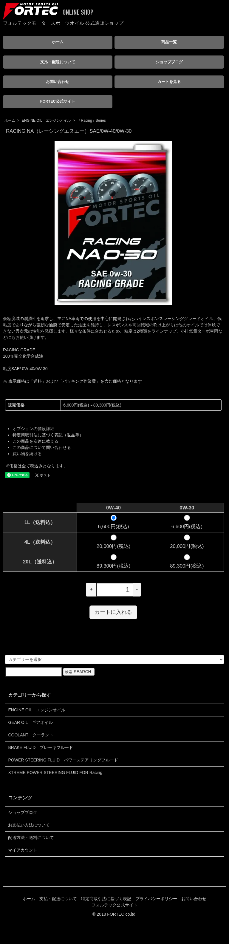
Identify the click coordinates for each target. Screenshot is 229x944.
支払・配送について (57, 62)
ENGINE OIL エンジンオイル (46, 120)
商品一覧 (169, 42)
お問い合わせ (57, 82)
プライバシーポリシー (156, 898)
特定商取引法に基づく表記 (106, 898)
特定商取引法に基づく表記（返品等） (48, 434)
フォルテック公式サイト (114, 905)
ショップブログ (169, 62)
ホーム (58, 42)
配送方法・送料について (31, 837)
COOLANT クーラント (30, 735)
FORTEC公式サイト (57, 101)
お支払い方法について (29, 825)
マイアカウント (22, 850)
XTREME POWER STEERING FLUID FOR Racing (55, 772)
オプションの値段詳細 (33, 428)
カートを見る (169, 82)
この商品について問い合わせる (42, 447)
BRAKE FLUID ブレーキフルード (40, 747)
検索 (78, 672)
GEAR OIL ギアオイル (30, 722)
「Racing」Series (91, 120)
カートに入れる (113, 612)
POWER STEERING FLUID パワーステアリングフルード (63, 760)
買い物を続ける (27, 453)
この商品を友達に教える (35, 441)
